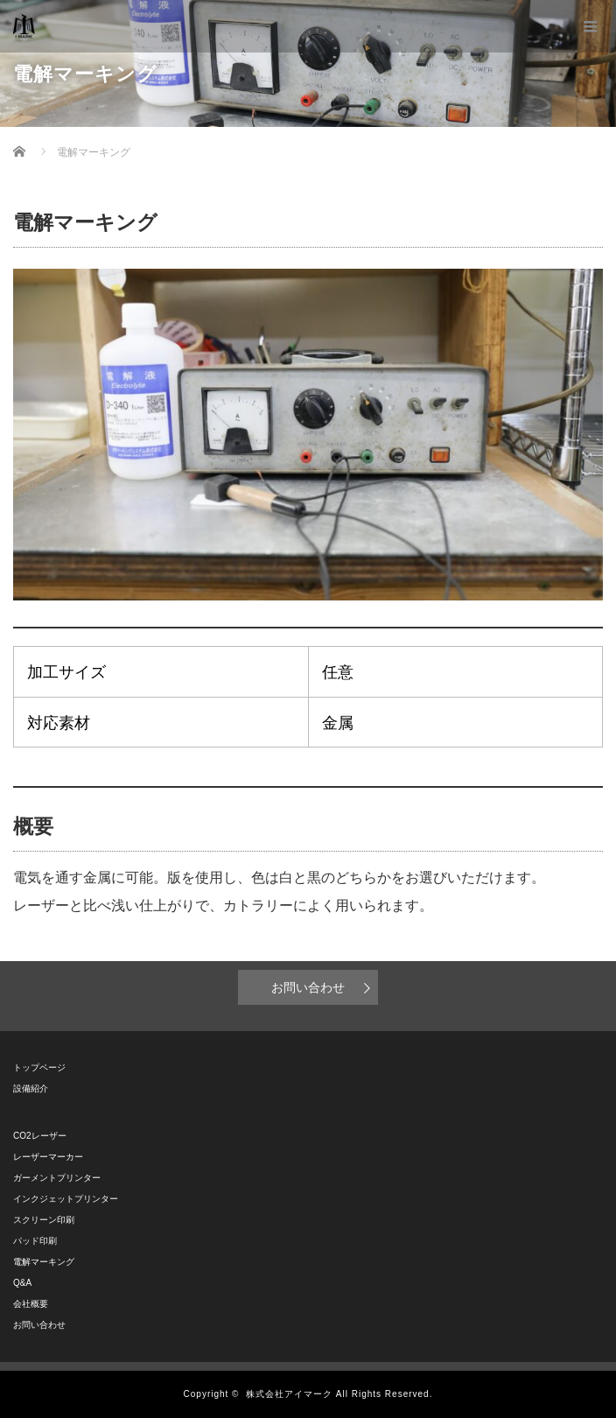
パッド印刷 (35, 1241)
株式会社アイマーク (289, 1394)
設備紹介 (35, 1088)
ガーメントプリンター (57, 1178)
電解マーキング (43, 1262)
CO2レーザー (39, 1136)
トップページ (39, 1067)
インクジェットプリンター (65, 1199)
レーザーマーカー (48, 1157)
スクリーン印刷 (43, 1220)
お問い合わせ (308, 987)
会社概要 (30, 1304)
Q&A (22, 1283)
